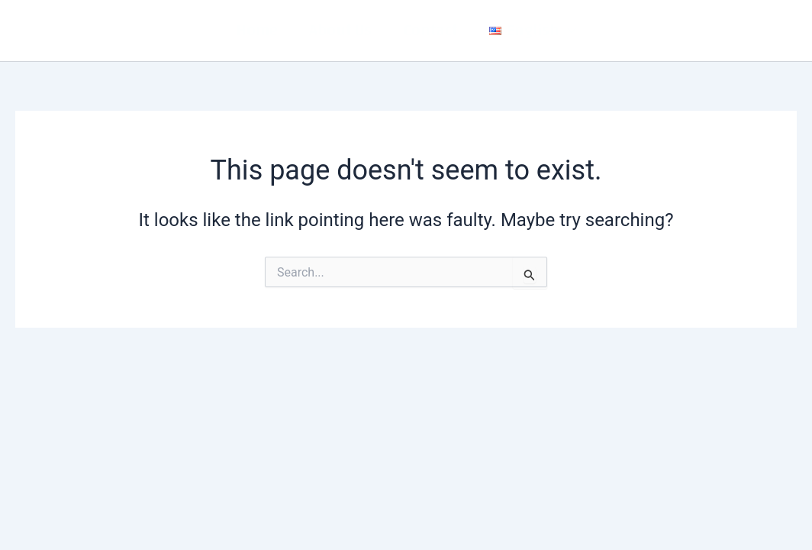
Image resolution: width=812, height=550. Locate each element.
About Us (340, 30)
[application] (567, 30)
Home (257, 30)
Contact (430, 30)
